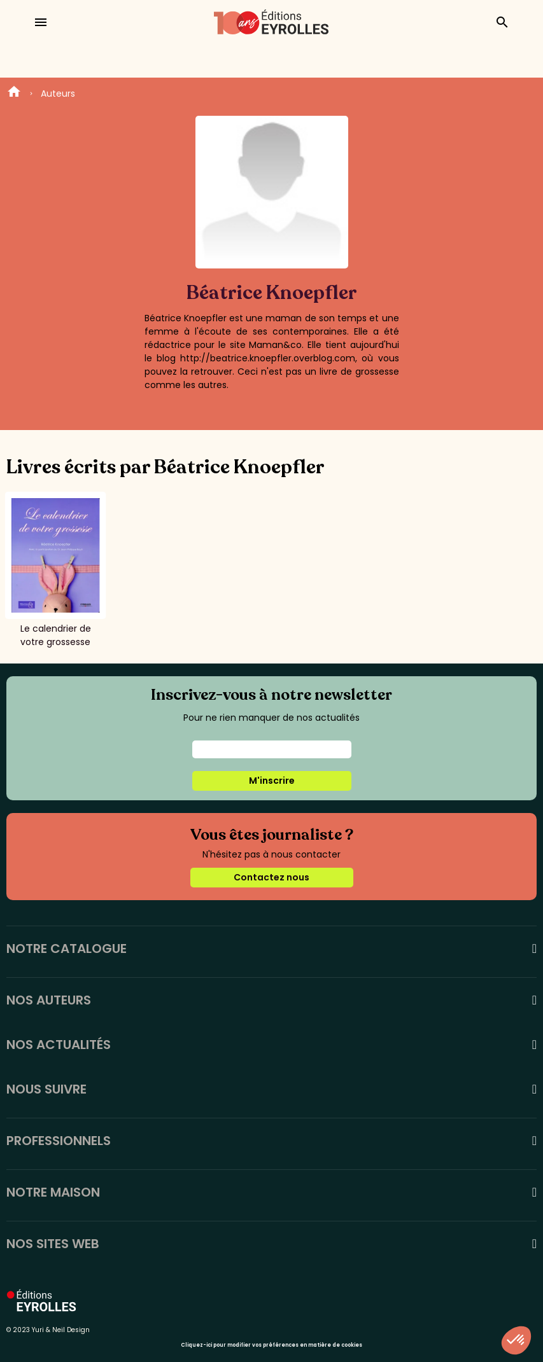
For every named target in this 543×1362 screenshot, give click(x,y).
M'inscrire (272, 780)
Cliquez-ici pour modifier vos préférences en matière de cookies (271, 1345)
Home (14, 93)
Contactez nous (271, 877)
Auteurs (58, 93)
